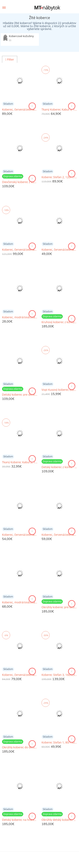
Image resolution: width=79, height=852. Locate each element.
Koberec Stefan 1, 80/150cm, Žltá (59, 742)
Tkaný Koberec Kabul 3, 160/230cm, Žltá (59, 109)
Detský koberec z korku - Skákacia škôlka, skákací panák (59, 467)
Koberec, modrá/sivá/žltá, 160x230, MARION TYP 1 (19, 602)
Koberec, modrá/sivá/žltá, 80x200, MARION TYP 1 (19, 317)
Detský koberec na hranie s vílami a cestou (19, 819)
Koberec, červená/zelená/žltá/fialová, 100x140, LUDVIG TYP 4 (19, 534)
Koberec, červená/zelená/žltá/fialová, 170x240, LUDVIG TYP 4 (19, 249)
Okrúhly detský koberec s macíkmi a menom (59, 819)
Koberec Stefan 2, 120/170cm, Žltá (59, 177)
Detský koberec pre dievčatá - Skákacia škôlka (19, 394)
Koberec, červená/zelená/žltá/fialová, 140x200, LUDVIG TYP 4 (19, 674)
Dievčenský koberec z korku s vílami (19, 182)
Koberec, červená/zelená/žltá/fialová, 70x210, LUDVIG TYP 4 (59, 534)
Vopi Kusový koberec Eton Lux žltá (59, 389)
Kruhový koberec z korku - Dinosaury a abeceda (59, 322)
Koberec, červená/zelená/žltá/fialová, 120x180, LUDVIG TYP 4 (19, 109)
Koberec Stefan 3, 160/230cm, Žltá (59, 674)
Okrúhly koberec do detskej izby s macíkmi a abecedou (19, 747)
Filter (9, 59)
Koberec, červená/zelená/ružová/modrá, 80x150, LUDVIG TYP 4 (59, 249)
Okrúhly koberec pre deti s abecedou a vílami (59, 607)
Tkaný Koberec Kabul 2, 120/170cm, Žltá (19, 462)
